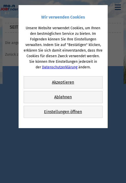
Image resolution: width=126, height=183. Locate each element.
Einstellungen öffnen (63, 111)
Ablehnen (63, 97)
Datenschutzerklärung (59, 67)
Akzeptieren (63, 82)
